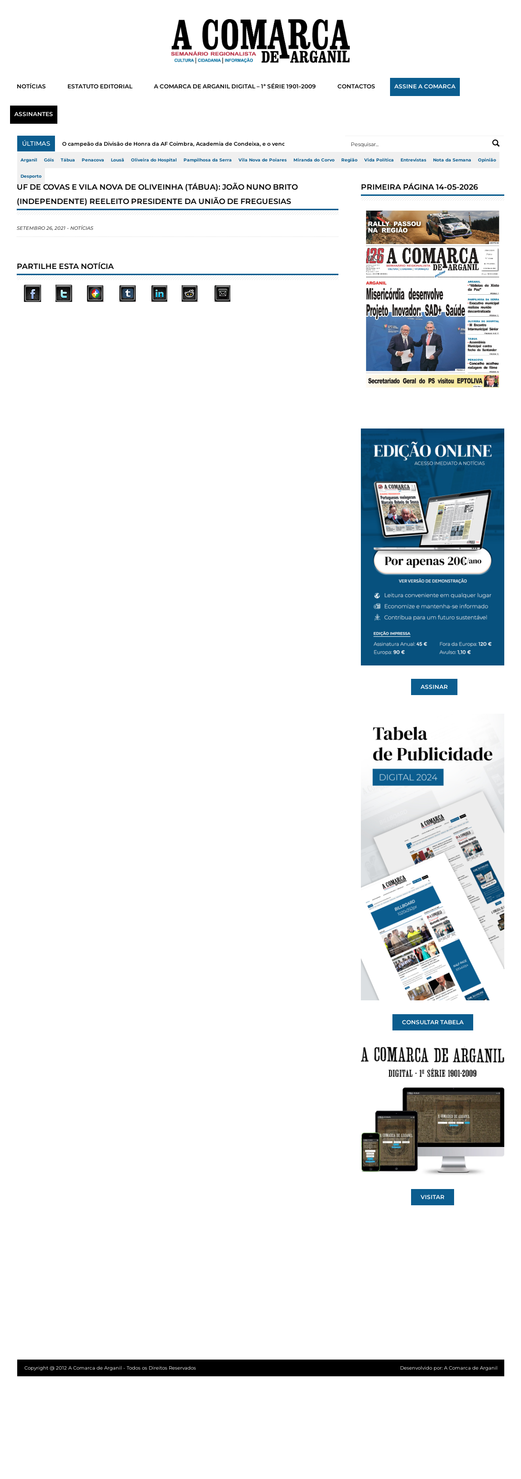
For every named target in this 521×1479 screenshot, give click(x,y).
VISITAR (433, 1197)
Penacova (93, 160)
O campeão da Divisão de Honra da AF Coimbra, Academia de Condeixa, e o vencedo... (181, 143)
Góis (49, 160)
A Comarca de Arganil (471, 1368)
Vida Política (379, 160)
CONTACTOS (356, 86)
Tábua (68, 160)
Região (349, 160)
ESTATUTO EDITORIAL (99, 86)
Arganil (29, 160)
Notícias (81, 228)
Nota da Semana (452, 160)
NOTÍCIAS (31, 86)
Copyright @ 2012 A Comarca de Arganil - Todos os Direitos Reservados (110, 1368)
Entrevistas (413, 160)
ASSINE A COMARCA (425, 86)
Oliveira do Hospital (154, 160)
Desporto (31, 176)
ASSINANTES (33, 114)
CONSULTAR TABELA (433, 1022)
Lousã (117, 160)
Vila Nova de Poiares (263, 160)
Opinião (487, 160)
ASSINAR (434, 687)
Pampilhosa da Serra (208, 160)
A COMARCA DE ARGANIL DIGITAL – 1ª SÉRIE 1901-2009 (235, 86)
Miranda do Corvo (314, 160)
